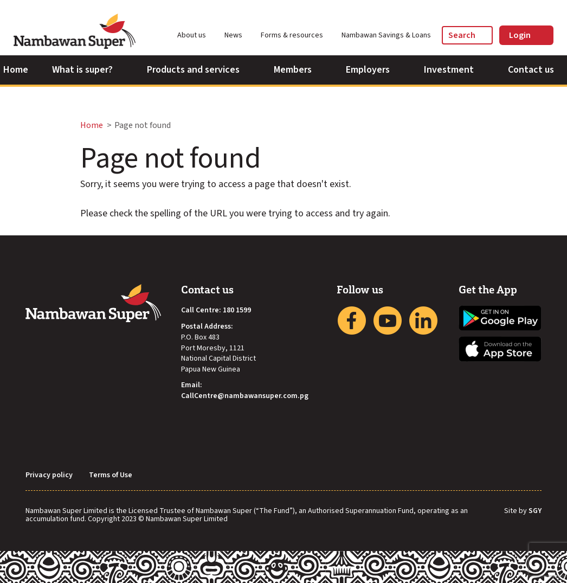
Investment (454, 69)
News (238, 35)
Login (526, 35)
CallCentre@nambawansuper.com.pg (244, 396)
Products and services (198, 69)
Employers (373, 69)
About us (196, 35)
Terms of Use (110, 475)
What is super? (87, 69)
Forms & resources (297, 35)
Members (298, 69)
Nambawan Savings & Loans (386, 35)
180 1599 (237, 310)
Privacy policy (49, 475)
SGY (535, 511)
